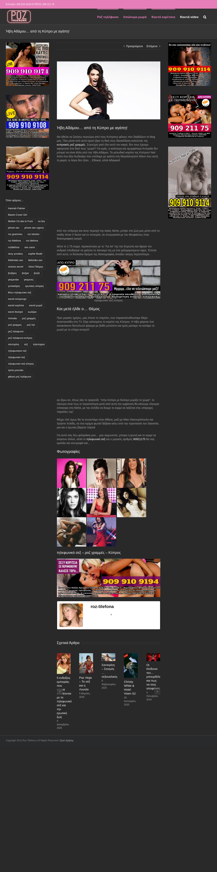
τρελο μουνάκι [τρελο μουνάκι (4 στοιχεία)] (15, 370)
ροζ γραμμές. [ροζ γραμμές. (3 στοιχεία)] (29, 318)
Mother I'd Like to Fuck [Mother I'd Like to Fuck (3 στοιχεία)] (20, 221)
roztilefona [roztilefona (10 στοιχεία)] (13, 247)
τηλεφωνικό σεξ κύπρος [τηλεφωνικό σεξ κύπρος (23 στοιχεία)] (21, 363)
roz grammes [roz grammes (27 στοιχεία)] (15, 234)
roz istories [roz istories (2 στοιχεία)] (33, 234)
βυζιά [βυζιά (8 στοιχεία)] (37, 273)
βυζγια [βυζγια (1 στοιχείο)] (25, 273)
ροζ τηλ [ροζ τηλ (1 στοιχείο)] (31, 324)
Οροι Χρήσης (67, 740)
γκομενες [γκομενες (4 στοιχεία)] (29, 279)
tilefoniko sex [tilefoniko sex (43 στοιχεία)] (35, 260)
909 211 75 (48, 4)
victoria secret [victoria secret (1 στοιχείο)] (15, 266)
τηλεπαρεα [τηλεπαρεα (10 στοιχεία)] (39, 344)
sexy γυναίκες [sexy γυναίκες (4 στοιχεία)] (15, 253)
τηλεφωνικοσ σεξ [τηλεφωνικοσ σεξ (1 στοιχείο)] (17, 351)
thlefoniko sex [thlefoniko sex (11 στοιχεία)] (15, 260)
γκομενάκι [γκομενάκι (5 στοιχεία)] (13, 279)
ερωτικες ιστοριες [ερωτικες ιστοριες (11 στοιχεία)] (34, 286)
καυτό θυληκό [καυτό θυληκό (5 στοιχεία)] (15, 312)
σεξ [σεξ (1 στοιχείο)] (26, 344)
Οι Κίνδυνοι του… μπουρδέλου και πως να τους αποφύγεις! (154, 676)
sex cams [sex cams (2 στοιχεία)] (29, 247)
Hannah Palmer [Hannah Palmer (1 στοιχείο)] (16, 208)
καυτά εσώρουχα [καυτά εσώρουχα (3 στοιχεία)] (17, 299)
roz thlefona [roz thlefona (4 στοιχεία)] (14, 240)
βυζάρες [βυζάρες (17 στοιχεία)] (12, 273)
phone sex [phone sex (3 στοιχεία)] (13, 227)
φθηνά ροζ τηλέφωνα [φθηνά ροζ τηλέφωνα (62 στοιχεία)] (19, 376)
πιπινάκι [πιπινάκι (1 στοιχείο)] (12, 318)
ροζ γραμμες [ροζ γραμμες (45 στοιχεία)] (15, 324)
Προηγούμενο (134, 46)
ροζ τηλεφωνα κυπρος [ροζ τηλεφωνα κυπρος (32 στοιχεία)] (20, 338)
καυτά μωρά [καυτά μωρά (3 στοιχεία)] (35, 305)
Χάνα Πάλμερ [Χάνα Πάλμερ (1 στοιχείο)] (35, 266)
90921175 (139, 439)
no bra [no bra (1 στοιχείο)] (41, 221)
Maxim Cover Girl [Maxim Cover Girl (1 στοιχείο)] (17, 214)
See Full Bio (100, 614)
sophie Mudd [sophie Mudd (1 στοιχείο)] (35, 253)
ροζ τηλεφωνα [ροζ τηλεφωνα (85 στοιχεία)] (15, 331)
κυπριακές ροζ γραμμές (71, 144)
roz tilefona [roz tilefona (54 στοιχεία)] (32, 240)
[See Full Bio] (111, 614)
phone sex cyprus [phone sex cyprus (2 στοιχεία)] (34, 227)
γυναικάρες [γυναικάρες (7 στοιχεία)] (14, 286)
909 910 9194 (24, 4)
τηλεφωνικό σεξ (96, 439)
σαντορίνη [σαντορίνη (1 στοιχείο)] (13, 344)
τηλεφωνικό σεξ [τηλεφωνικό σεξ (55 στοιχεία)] (16, 357)
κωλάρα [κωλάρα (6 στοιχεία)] (32, 312)
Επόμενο (152, 46)
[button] (204, 16)
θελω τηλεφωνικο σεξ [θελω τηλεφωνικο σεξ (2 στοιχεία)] (19, 292)
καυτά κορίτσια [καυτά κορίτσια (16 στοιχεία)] (16, 305)
